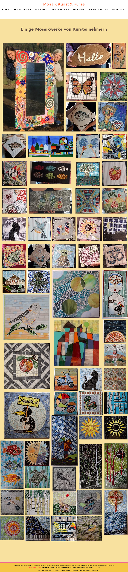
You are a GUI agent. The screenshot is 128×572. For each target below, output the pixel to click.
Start (39, 570)
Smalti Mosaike (46, 570)
